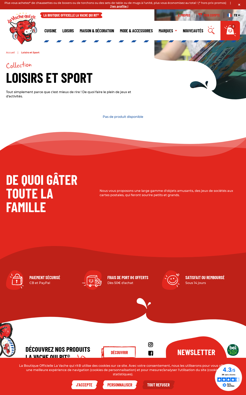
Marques (168, 30)
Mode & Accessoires (136, 30)
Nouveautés (193, 30)
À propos (184, 15)
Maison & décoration (97, 30)
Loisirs (68, 30)
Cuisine (50, 30)
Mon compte (209, 15)
